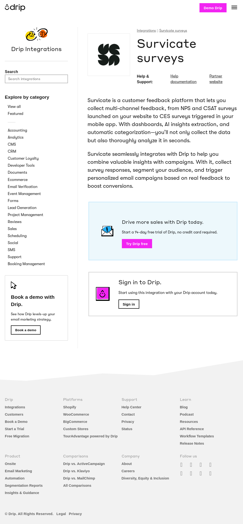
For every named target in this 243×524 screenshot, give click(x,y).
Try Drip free (137, 244)
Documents (17, 172)
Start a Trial (14, 429)
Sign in (129, 304)
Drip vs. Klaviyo (76, 471)
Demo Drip (213, 8)
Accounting (17, 130)
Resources (189, 422)
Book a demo (25, 330)
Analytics (15, 137)
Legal (61, 514)
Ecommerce (18, 180)
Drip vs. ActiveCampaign (84, 464)
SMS (11, 250)
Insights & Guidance (22, 493)
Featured (15, 114)
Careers (128, 471)
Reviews (15, 222)
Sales (12, 229)
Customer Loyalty (23, 158)
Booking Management (26, 264)
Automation (14, 478)
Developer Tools (21, 165)
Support (15, 257)
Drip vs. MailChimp (79, 478)
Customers (14, 414)
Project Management (25, 215)
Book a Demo (16, 422)
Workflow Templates (197, 436)
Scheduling (17, 236)
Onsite (10, 464)
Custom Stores (75, 429)
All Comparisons (77, 485)
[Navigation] (234, 7)
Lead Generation (22, 208)
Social (13, 243)
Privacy (128, 422)
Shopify (69, 407)
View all (14, 107)
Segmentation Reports (24, 485)
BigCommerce (75, 422)
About (127, 464)
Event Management (24, 194)
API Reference (192, 429)
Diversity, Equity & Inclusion (145, 478)
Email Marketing (18, 471)
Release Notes (192, 443)
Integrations (15, 407)
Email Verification (22, 187)
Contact (128, 414)
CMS (12, 144)
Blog (184, 407)
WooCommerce (76, 414)
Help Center (131, 407)
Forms (13, 201)
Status (127, 429)
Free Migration (17, 436)
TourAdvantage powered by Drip (90, 436)
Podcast (187, 414)
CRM (12, 151)
